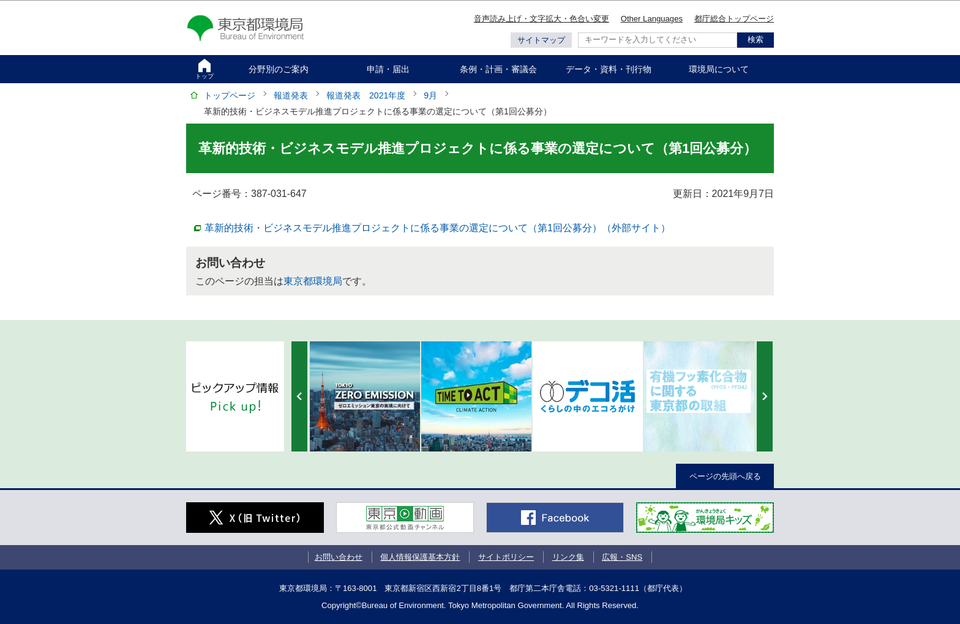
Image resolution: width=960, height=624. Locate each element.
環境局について (719, 69)
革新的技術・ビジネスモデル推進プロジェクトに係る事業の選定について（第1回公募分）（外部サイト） (437, 227)
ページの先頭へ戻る (725, 476)
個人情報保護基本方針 (420, 557)
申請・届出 (388, 69)
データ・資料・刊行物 (608, 69)
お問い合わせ (338, 557)
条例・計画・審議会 (498, 69)
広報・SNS (622, 557)
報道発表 (291, 95)
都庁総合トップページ (734, 18)
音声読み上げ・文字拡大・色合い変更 (541, 18)
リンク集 (568, 557)
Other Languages (652, 18)
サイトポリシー (506, 557)
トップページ (229, 95)
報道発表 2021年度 (365, 95)
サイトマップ (541, 40)
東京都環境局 (312, 281)
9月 (430, 95)
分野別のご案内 (279, 69)
